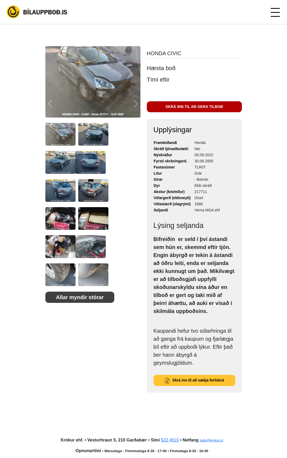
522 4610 (170, 440)
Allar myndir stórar (80, 297)
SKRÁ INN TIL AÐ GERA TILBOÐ (194, 107)
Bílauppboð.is (37, 12)
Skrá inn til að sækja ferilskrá (194, 380)
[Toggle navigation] (275, 12)
